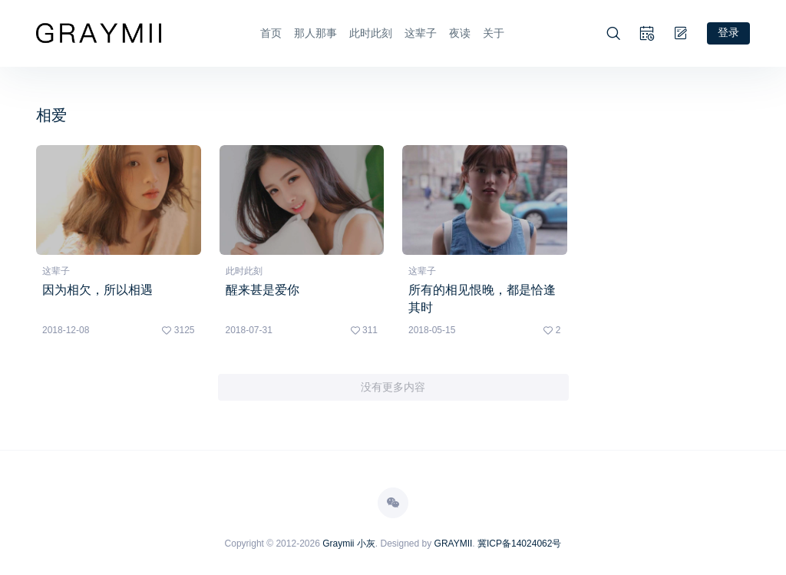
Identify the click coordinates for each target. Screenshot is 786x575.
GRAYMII (453, 542)
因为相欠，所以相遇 (97, 289)
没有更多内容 (393, 387)
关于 (493, 33)
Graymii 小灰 (348, 542)
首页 (271, 33)
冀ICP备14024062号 (519, 542)
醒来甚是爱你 (262, 289)
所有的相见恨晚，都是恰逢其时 (482, 298)
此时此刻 (370, 33)
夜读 (460, 33)
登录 (728, 32)
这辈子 (421, 33)
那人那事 (315, 33)
